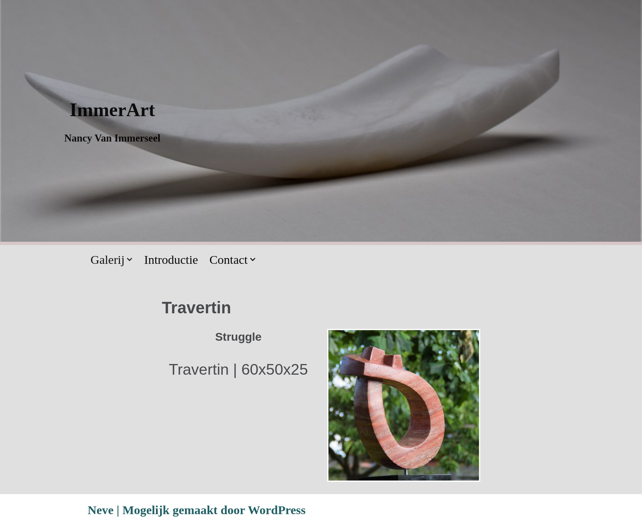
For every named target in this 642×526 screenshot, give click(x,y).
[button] (130, 259)
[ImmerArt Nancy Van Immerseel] (112, 120)
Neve (100, 510)
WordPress (276, 510)
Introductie (171, 259)
